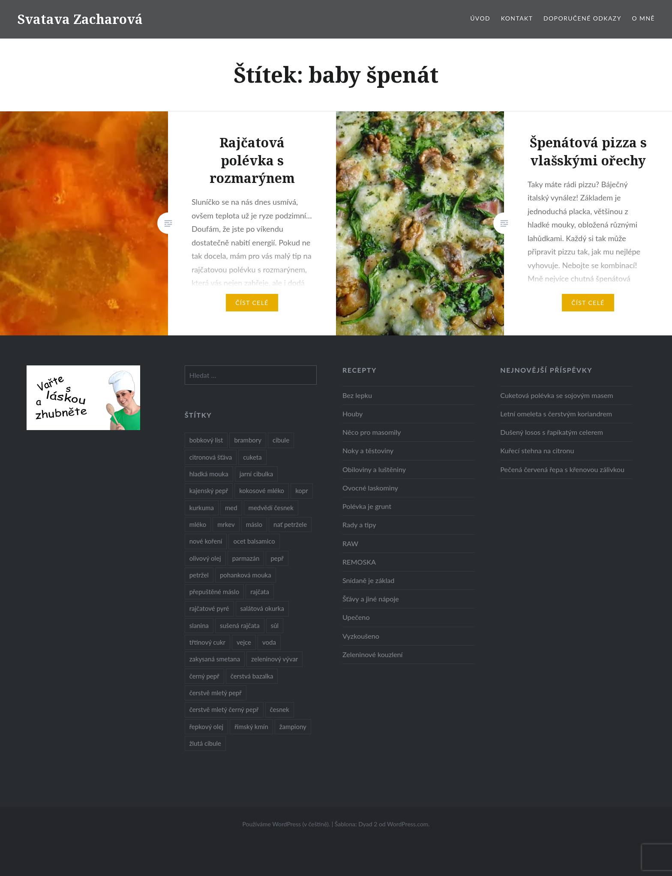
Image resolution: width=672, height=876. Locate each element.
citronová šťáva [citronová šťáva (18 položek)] (210, 457)
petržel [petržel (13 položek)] (199, 575)
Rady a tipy (359, 524)
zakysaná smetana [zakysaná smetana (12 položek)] (214, 659)
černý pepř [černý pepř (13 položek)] (204, 676)
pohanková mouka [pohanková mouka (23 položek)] (245, 575)
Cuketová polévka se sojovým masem (556, 395)
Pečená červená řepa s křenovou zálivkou (562, 469)
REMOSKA (359, 562)
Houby (352, 414)
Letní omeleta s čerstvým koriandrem (556, 414)
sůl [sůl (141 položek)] (275, 625)
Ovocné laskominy (370, 488)
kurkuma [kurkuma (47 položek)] (201, 507)
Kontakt (517, 18)
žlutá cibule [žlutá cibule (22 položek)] (205, 743)
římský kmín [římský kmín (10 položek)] (251, 726)
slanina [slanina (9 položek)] (199, 625)
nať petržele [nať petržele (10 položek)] (290, 524)
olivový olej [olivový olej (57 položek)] (205, 558)
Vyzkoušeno (360, 636)
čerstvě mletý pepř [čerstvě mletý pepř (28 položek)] (215, 693)
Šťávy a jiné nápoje (370, 599)
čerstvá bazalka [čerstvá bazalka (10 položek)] (252, 676)
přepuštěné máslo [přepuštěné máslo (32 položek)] (214, 591)
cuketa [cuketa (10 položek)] (252, 457)
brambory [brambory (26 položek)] (247, 440)
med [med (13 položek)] (231, 507)
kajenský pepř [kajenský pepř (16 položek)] (208, 490)
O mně (643, 18)
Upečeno (356, 617)
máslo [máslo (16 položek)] (254, 524)
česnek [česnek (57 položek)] (279, 709)
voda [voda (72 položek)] (269, 642)
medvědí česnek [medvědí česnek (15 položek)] (271, 507)
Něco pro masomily (371, 432)
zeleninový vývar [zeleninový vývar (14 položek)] (274, 659)
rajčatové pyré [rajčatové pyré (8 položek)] (209, 608)
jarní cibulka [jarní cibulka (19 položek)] (256, 474)
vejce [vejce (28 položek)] (244, 642)
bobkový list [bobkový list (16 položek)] (206, 440)
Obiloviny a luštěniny (374, 469)
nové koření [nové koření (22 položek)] (205, 541)
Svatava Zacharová (80, 19)
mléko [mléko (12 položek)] (198, 524)
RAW (350, 543)
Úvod (480, 18)
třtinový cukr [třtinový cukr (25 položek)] (207, 642)
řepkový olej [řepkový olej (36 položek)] (206, 726)
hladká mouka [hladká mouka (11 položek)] (208, 474)
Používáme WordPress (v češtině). (286, 824)
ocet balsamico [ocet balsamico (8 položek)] (254, 541)
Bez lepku (357, 395)
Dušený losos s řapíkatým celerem (551, 432)
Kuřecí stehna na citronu (537, 450)
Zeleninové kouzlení (372, 654)
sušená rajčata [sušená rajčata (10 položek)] (240, 625)
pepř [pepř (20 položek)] (276, 558)
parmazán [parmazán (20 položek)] (246, 558)
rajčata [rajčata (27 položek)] (259, 591)
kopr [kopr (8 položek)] (301, 490)
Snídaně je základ (368, 580)
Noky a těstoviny (367, 450)
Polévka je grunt (366, 506)
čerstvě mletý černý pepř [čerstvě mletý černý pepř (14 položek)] (224, 709)
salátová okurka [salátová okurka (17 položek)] (262, 608)
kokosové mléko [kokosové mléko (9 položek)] (261, 490)
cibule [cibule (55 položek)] (281, 440)
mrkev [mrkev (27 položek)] (226, 524)
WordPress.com (407, 824)
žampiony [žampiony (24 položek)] (292, 726)
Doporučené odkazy (582, 18)
